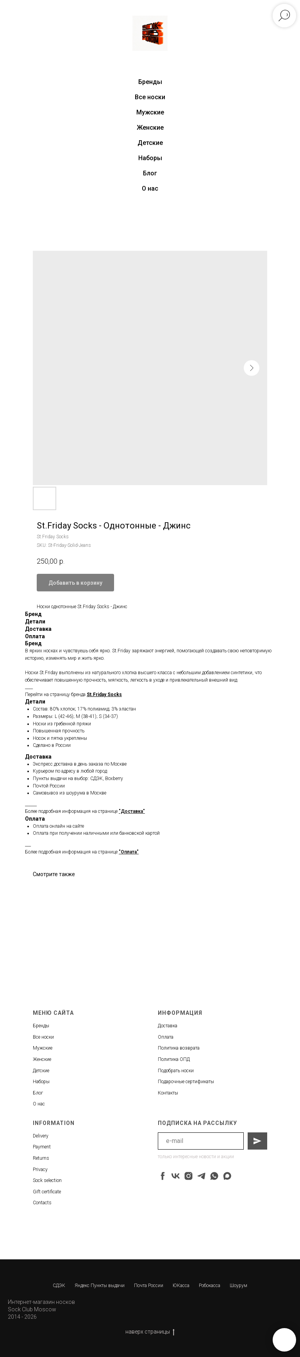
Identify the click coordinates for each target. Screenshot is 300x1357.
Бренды (41, 1025)
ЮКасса (181, 1285)
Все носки (150, 97)
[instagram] (188, 1176)
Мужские (150, 112)
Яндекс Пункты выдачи (100, 1285)
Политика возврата (179, 1048)
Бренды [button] (150, 82)
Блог (150, 173)
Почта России (148, 1285)
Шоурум (238, 1285)
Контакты (168, 1093)
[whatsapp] (214, 1176)
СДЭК (59, 1285)
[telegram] (201, 1176)
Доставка (167, 1025)
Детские (150, 142)
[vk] (175, 1176)
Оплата (165, 1037)
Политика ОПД (174, 1059)
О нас (150, 188)
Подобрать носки (176, 1070)
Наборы (150, 158)
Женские (150, 127)
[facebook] (163, 1176)
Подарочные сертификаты (186, 1081)
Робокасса (209, 1285)
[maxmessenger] (227, 1176)
